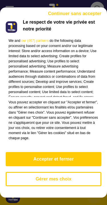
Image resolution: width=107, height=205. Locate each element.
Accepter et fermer (53, 159)
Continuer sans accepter (74, 13)
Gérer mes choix (53, 179)
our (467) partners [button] (35, 41)
